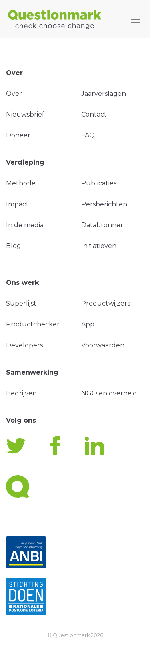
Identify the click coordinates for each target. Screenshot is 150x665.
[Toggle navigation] (135, 19)
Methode (21, 183)
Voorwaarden (102, 345)
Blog (13, 246)
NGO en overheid (109, 393)
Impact (17, 204)
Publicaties (98, 183)
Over (14, 93)
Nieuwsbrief (25, 114)
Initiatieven (98, 246)
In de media (25, 225)
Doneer (18, 135)
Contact (94, 114)
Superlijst (21, 303)
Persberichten (104, 204)
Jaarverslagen (103, 93)
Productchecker (33, 324)
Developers (24, 345)
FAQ (88, 135)
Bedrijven (21, 393)
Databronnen (103, 225)
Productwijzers (105, 303)
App (87, 324)
